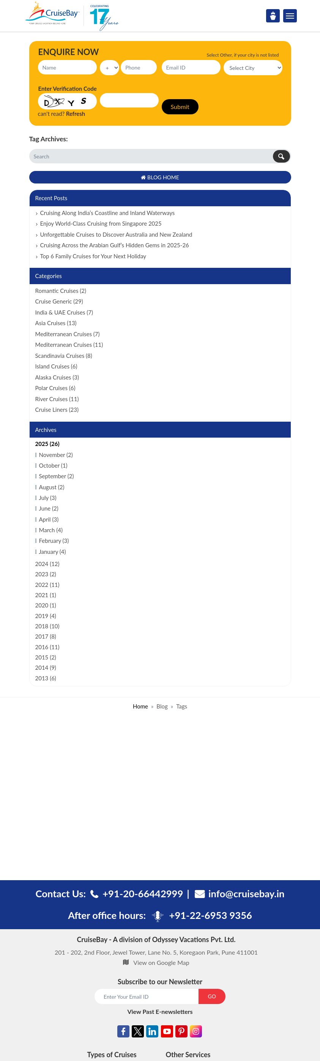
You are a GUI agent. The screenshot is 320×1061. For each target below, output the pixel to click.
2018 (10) (47, 626)
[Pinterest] (181, 1032)
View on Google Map (161, 962)
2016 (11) (47, 647)
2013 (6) (45, 678)
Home (140, 706)
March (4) (51, 530)
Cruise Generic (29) (59, 301)
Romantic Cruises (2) (61, 290)
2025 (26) (47, 443)
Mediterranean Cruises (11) (69, 344)
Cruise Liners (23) (57, 409)
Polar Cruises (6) (55, 387)
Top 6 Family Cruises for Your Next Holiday (93, 256)
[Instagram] (196, 1032)
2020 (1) (45, 605)
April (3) (49, 519)
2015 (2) (45, 657)
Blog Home (160, 177)
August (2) (52, 487)
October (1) (53, 465)
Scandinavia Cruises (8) (63, 355)
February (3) (54, 540)
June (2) (48, 508)
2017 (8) (45, 636)
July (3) (48, 497)
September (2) (56, 476)
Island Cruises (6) (56, 366)
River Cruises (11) (57, 398)
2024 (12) (47, 563)
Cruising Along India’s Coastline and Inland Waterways (107, 212)
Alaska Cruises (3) (57, 377)
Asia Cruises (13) (56, 322)
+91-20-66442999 (142, 893)
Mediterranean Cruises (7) (67, 333)
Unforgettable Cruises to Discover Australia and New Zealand (116, 234)
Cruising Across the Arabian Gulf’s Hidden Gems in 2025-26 (114, 245)
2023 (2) (45, 574)
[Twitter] (138, 1032)
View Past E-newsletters (159, 1011)
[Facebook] (123, 1032)
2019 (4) (45, 615)
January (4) (52, 551)
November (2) (56, 454)
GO (212, 996)
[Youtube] (167, 1032)
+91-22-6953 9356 (210, 915)
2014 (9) (45, 667)
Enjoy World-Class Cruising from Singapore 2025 (101, 223)
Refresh (75, 113)
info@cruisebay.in (246, 893)
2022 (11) (47, 584)
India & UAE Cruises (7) (64, 312)
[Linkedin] (152, 1032)
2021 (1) (45, 594)
